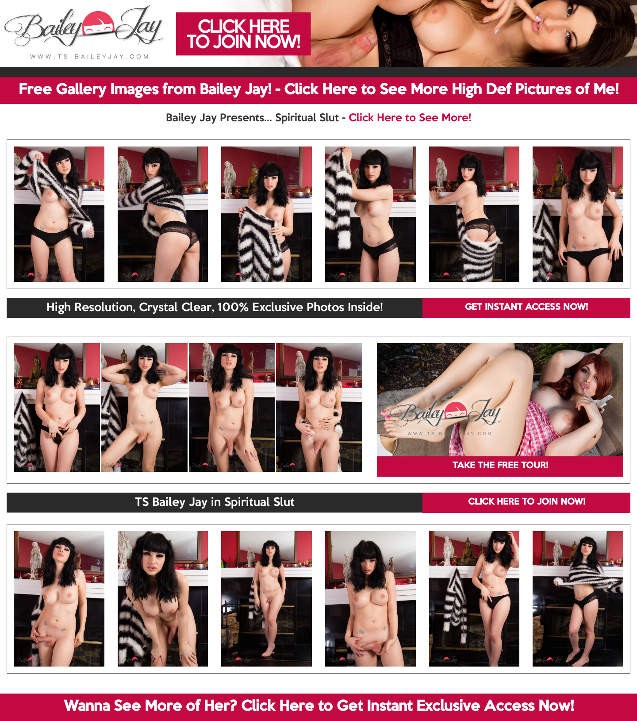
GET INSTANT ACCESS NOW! (526, 308)
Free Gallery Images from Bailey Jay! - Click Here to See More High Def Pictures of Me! (318, 90)
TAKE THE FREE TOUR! (500, 466)
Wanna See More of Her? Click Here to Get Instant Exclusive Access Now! (319, 706)
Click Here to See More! (410, 118)
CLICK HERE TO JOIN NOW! (526, 502)
